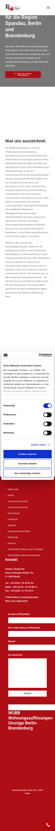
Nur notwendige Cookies (27, 473)
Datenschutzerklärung (19, 531)
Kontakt (12, 543)
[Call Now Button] (48, 825)
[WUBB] (12, 7)
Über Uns (12, 525)
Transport (13, 519)
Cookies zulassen (27, 454)
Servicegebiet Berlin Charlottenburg (25, 549)
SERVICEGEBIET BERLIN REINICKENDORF (24, 555)
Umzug (11, 495)
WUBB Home (13, 489)
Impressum (13, 537)
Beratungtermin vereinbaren (23, 74)
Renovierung (14, 513)
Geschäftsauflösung (18, 507)
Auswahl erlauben (27, 463)
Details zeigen (38, 444)
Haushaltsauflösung (18, 501)
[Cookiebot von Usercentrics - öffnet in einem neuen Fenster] (39, 355)
